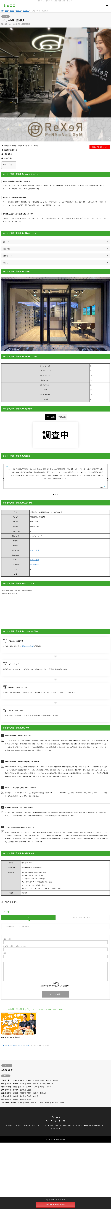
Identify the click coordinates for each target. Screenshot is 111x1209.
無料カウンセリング (27, 646)
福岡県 (13, 1102)
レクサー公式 (34, 550)
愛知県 (22, 1090)
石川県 (28, 1087)
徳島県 (8, 1099)
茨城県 (8, 1084)
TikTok (60, 1120)
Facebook (51, 1120)
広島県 (29, 1096)
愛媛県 (22, 1099)
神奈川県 (50, 1084)
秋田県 (42, 1080)
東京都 (42, 1084)
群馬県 (22, 1084)
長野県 (48, 1087)
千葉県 (35, 1084)
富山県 (21, 1087)
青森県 (21, 1080)
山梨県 (35, 1087)
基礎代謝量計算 (68, 1125)
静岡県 (15, 1090)
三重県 (29, 1090)
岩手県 (28, 1080)
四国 (2, 1099)
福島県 (55, 1080)
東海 (2, 1090)
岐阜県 (8, 1090)
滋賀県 (8, 1093)
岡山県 (22, 1096)
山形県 (48, 1080)
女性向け (15, 902)
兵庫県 (12, 11)
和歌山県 (43, 1093)
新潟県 (15, 1087)
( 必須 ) (7, 939)
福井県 (42, 1087)
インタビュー (55, 1129)
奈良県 (35, 1093)
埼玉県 (29, 1084)
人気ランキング (6, 1070)
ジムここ (55, 1116)
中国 (2, 1096)
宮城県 (35, 1080)
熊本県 (33, 1102)
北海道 (15, 1080)
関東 (2, 1084)
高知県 (29, 1099)
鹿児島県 (54, 1102)
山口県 (35, 1096)
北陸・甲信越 (6, 1087)
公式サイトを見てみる (55, 1204)
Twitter (47, 1120)
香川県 (15, 1099)
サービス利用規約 (23, 1125)
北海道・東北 (6, 1080)
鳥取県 (8, 1096)
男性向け (8, 902)
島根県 (15, 1096)
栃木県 (15, 1084)
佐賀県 (20, 1102)
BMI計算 (58, 1125)
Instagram (55, 1120)
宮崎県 (47, 1102)
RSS (64, 1120)
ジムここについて (38, 1125)
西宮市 (18, 11)
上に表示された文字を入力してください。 (55, 986)
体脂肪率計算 (98, 1125)
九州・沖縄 (5, 1102)
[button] (3, 314)
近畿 (6, 11)
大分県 (40, 1102)
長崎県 (27, 1102)
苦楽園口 (26, 11)
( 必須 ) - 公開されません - (15, 946)
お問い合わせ (10, 1125)
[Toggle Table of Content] (10, 165)
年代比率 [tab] (62, 417)
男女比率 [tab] (51, 417)
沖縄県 (62, 1102)
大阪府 (22, 1093)
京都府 (15, 1093)
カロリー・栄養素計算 (84, 1125)
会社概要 (50, 1125)
